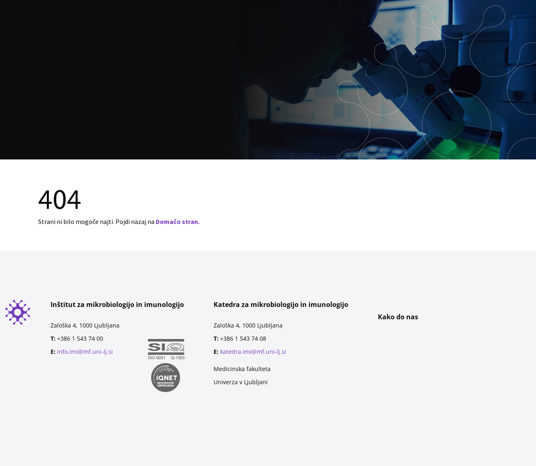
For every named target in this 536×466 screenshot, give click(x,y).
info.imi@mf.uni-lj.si (85, 351)
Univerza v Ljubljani (241, 382)
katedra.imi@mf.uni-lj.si (253, 351)
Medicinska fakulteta (242, 369)
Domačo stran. (178, 221)
